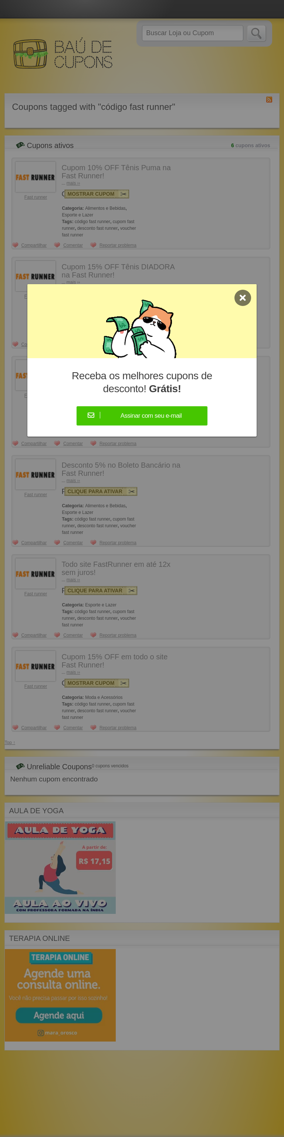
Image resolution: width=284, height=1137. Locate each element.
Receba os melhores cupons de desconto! (142, 382)
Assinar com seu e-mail (151, 415)
